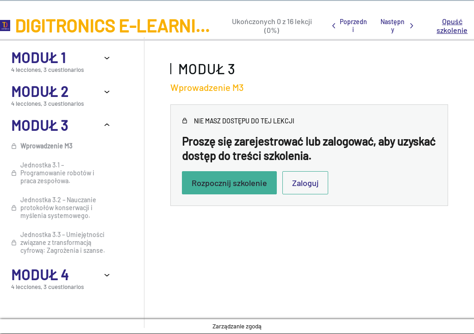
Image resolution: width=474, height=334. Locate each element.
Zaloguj (305, 183)
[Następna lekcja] (398, 25)
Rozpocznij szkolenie (229, 183)
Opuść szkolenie (452, 25)
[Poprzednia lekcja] (348, 25)
